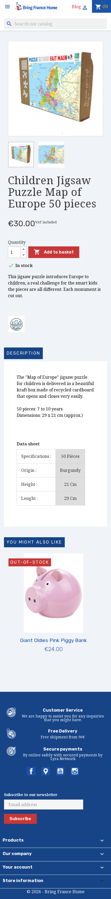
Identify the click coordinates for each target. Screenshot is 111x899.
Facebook (31, 771)
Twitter (45, 771)
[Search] (55, 24)
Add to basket (54, 252)
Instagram (75, 771)
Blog (76, 7)
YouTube (60, 771)
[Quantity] (14, 252)
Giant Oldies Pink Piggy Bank (53, 640)
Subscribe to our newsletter (30, 794)
